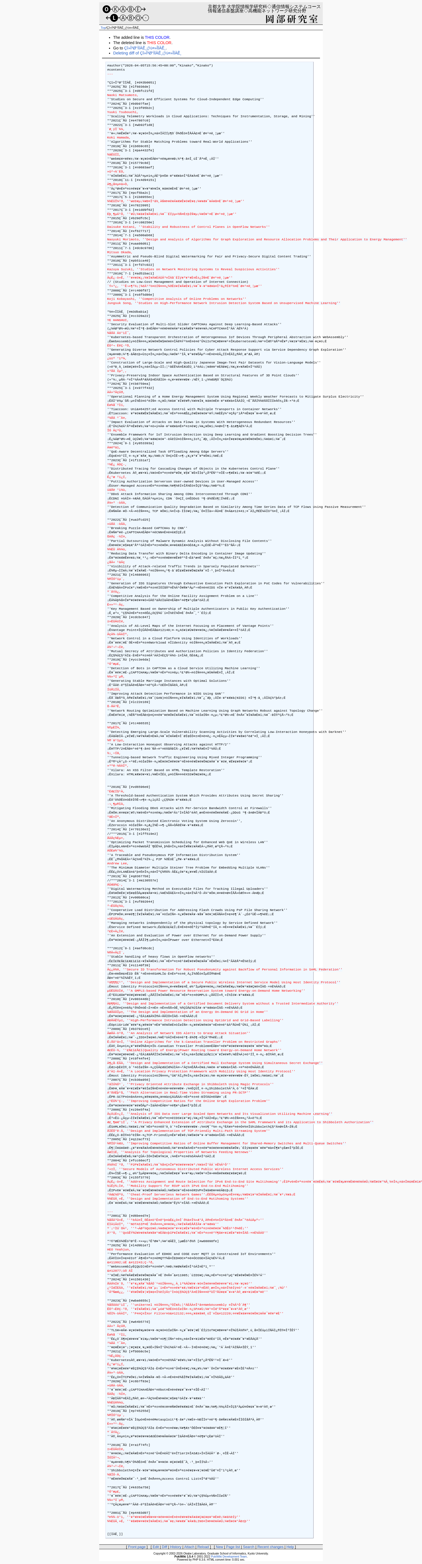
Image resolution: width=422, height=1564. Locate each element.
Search (248, 1547)
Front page (137, 1547)
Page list (233, 1547)
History (175, 1547)
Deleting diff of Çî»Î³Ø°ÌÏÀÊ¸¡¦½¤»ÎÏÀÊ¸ (147, 53)
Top (103, 27)
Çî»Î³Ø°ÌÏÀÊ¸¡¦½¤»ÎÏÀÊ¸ (145, 48)
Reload (203, 1547)
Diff (164, 1547)
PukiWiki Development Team (229, 1556)
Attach (189, 1547)
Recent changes (270, 1547)
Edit (156, 1547)
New (219, 1547)
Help (290, 1547)
